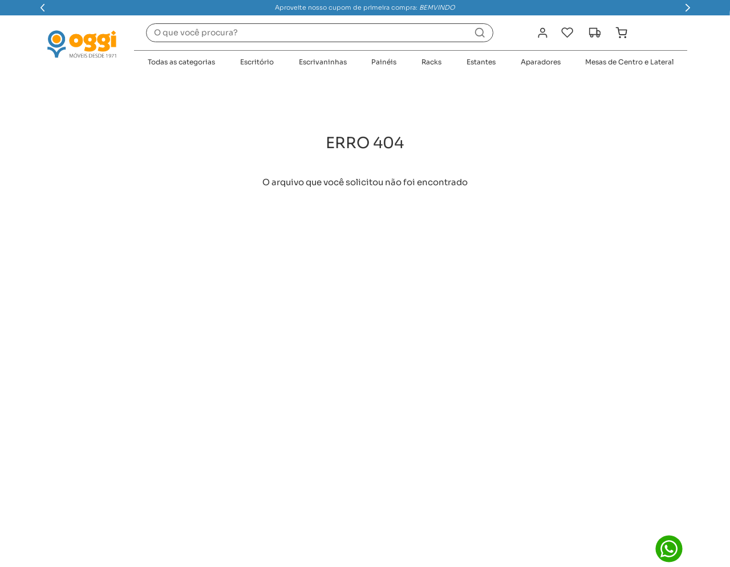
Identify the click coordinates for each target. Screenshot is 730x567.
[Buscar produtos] (479, 32)
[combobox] (319, 32)
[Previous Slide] (42, 7)
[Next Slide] (688, 7)
